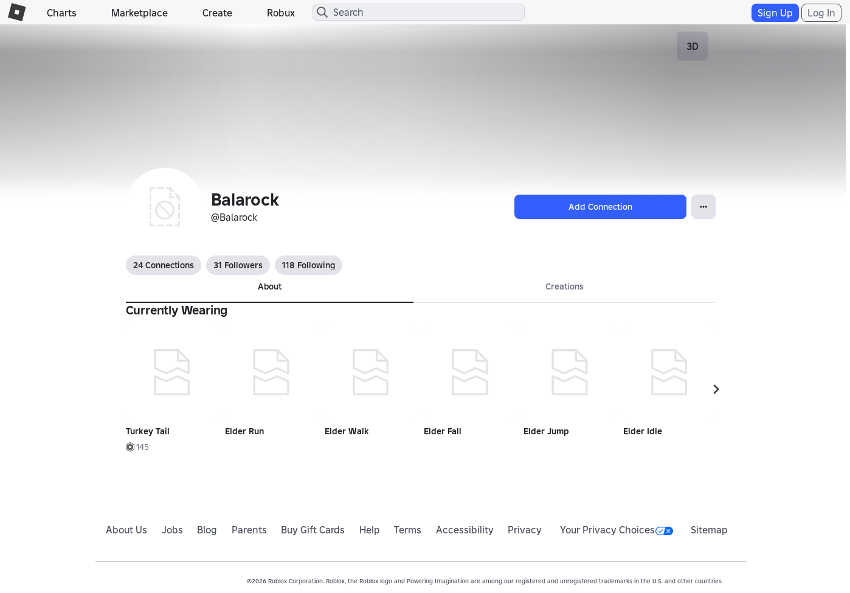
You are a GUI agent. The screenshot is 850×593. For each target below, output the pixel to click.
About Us (126, 530)
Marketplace (139, 13)
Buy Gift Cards (313, 530)
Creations (564, 286)
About (270, 286)
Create (217, 13)
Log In (821, 13)
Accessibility (465, 530)
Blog (207, 530)
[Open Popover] (703, 207)
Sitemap (709, 530)
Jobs (172, 530)
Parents (249, 530)
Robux (281, 13)
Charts (62, 13)
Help (369, 530)
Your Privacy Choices (616, 530)
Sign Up (775, 13)
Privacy (525, 530)
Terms (407, 530)
